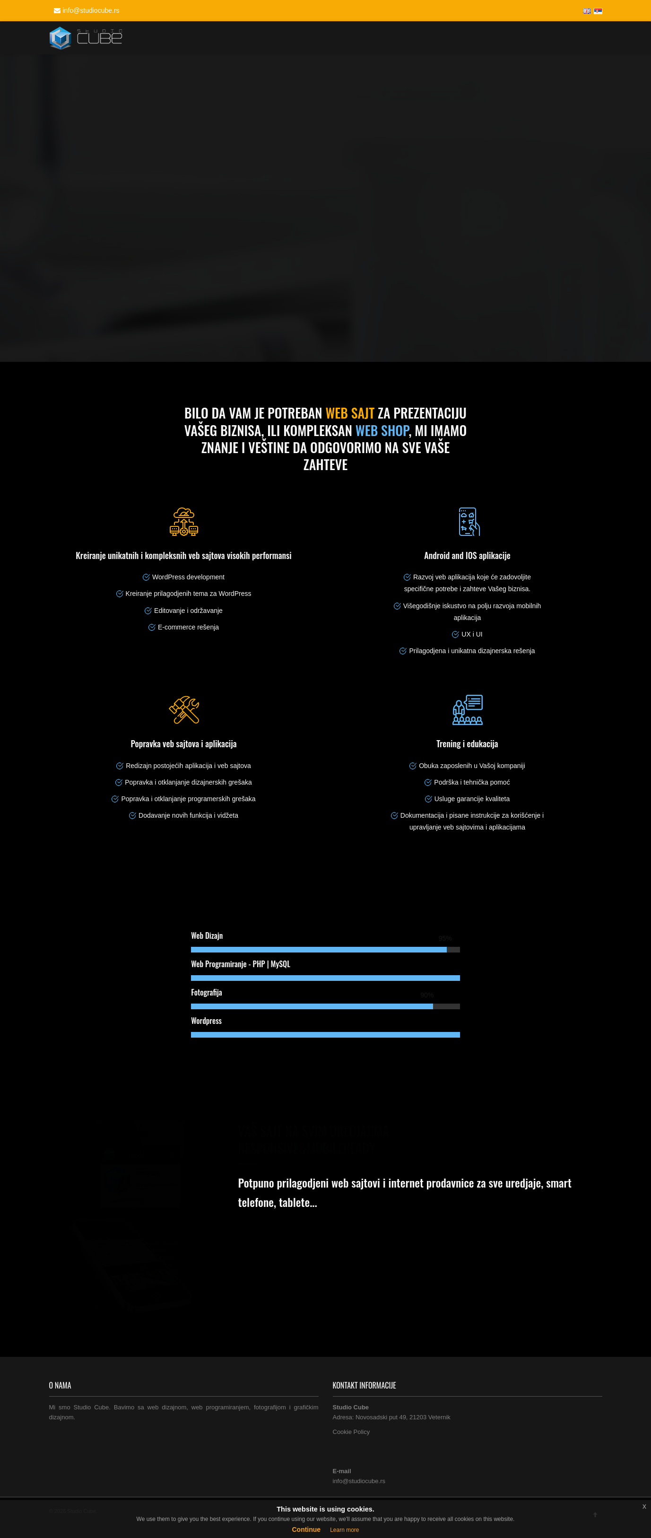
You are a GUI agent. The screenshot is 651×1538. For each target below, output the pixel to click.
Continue (306, 1529)
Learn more (344, 1530)
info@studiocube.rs (86, 10)
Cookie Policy (351, 1431)
